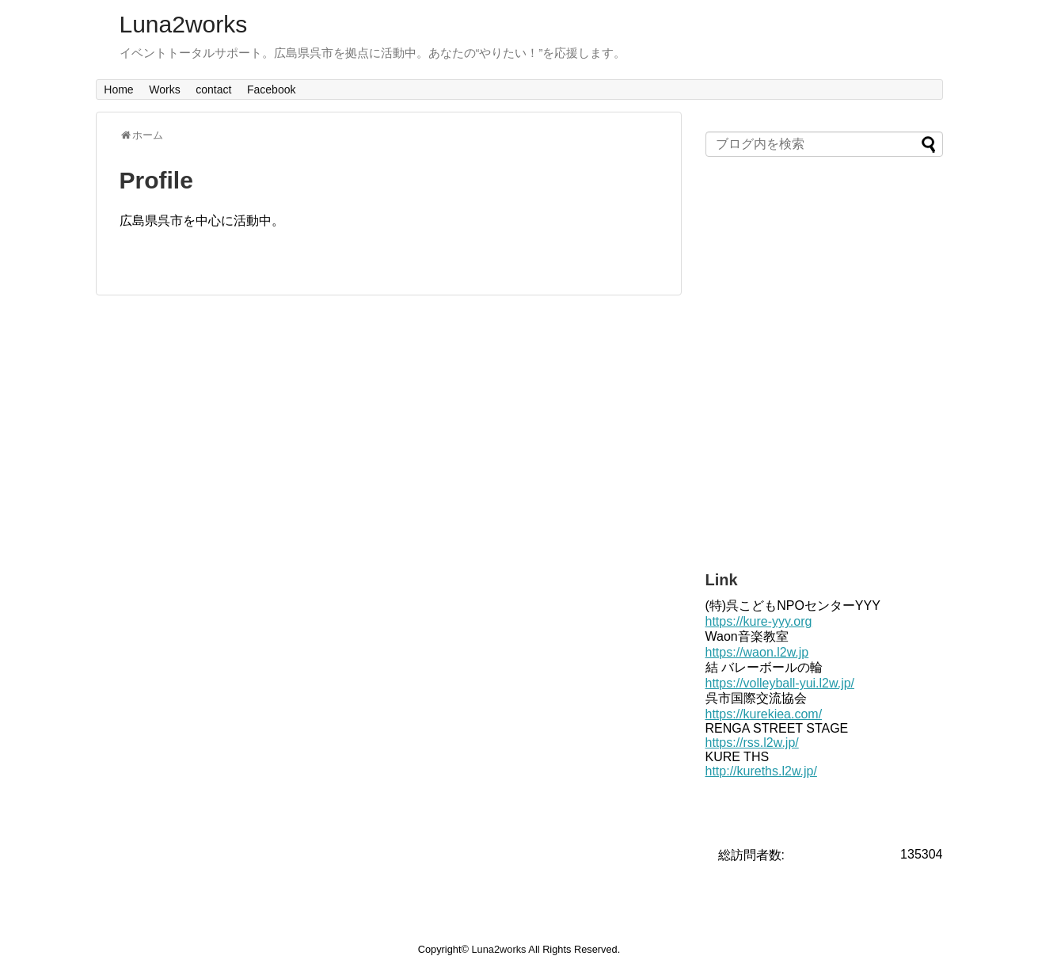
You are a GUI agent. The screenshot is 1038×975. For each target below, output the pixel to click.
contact (213, 89)
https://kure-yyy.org (758, 621)
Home (118, 89)
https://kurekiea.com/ (764, 714)
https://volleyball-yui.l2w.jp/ (780, 683)
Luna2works (184, 24)
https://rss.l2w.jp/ (752, 742)
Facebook (271, 89)
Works (164, 89)
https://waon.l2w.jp (757, 652)
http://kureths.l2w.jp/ (761, 771)
